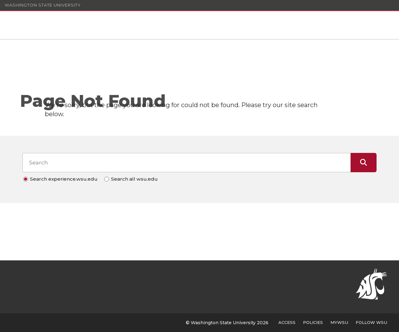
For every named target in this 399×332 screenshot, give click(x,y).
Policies (313, 322)
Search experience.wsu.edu (64, 179)
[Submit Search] (364, 162)
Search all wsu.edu (134, 179)
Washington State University (43, 4)
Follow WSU (371, 322)
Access (287, 322)
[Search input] (186, 162)
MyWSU (339, 322)
